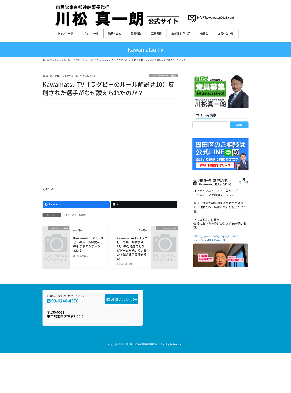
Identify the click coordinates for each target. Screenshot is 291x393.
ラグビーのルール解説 (164, 75)
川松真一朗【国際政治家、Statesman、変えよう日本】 (215, 182)
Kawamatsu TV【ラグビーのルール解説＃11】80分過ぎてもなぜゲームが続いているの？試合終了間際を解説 (132, 248)
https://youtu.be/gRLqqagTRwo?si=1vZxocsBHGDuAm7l (215, 238)
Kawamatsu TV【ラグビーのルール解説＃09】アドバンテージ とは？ (88, 244)
